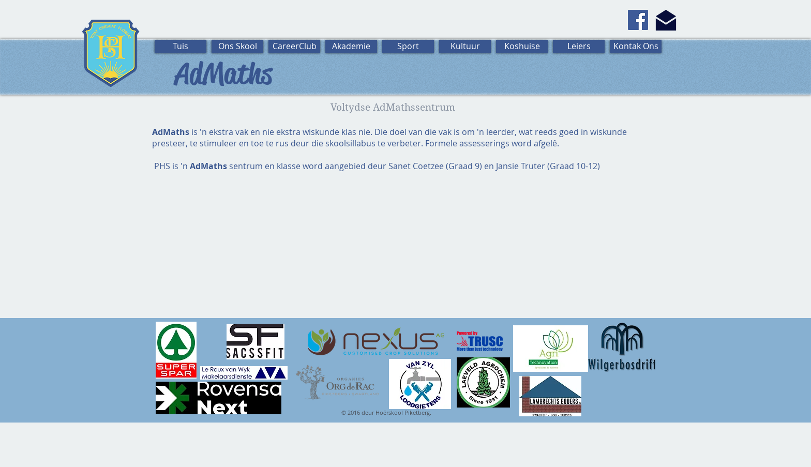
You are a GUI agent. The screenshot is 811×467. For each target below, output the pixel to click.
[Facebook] (638, 20)
